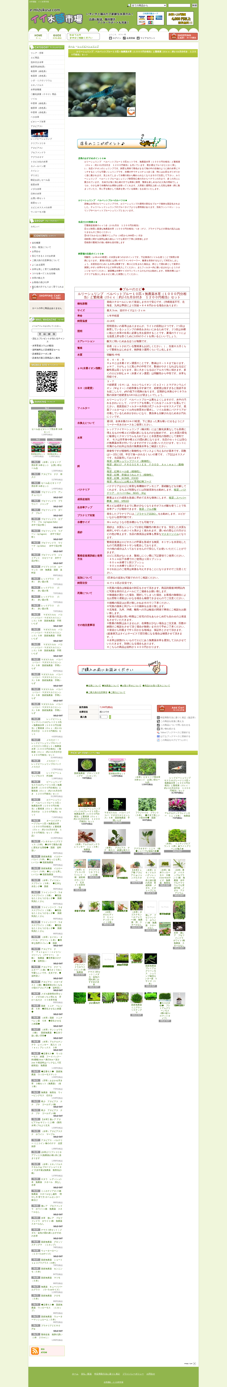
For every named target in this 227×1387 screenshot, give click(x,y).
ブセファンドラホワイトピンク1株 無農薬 (81, 963)
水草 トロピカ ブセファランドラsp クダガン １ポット (80, 906)
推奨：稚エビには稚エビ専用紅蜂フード (129, 481)
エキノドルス (37, 85)
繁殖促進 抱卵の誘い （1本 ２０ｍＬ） (180, 999)
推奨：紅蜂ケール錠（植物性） (124, 471)
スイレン (35, 171)
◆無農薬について (110, 685)
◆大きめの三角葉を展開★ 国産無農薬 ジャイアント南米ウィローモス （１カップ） (80, 998)
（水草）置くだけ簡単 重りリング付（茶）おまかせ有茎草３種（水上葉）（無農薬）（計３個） (109, 868)
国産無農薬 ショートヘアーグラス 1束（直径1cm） (122, 959)
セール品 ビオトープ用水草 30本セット (47, 421)
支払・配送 (86, 1374)
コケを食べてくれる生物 (43, 273)
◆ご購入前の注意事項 (96, 692)
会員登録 (130, 38)
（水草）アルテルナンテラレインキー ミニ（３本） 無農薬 (88, 840)
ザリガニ (35, 175)
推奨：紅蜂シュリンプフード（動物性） (129, 461)
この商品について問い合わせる (175, 725)
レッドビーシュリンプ (41, 134)
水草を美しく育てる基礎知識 (46, 269)
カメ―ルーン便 (38, 166)
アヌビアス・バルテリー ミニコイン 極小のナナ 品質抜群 (46, 1143)
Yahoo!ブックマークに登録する (175, 732)
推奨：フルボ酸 (147, 509)
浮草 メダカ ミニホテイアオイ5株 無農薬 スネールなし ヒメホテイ (180, 910)
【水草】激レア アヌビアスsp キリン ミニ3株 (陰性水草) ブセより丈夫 (46, 1122)
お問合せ (83, 36)
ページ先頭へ (190, 1363)
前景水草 (35, 184)
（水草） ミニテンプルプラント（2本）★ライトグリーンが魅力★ (177, 839)
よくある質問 (38, 265)
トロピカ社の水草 (39, 161)
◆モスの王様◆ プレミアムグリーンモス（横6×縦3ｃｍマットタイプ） (165, 1006)
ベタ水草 (35, 117)
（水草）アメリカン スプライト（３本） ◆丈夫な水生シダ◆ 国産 (46, 883)
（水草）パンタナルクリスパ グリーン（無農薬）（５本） (94, 906)
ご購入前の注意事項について (46, 260)
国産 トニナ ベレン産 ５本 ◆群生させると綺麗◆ (46, 1009)
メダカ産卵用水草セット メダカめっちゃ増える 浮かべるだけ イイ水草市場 (46, 997)
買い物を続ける (167, 728)
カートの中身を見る (47, 296)
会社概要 (36, 243)
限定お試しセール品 (40, 180)
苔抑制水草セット (38, 448)
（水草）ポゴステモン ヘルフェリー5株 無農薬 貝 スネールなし (137, 913)
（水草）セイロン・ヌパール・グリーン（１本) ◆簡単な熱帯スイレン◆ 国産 (46, 940)
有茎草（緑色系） (39, 71)
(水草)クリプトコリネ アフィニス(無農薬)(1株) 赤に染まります (46, 1155)
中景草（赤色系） (39, 112)
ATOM (44, 1352)
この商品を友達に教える (172, 721)
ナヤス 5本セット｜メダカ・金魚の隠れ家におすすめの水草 (46, 1233)
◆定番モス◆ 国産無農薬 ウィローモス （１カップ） (46, 1307)
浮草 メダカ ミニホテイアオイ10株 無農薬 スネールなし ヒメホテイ (165, 929)
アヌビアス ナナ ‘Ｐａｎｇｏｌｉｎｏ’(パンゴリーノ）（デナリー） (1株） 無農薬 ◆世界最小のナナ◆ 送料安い (46, 955)
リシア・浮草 (37, 53)
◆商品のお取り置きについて (156, 685)
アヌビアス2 (36, 148)
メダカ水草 (36, 189)
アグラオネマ (37, 157)
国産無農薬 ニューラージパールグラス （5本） (137, 958)
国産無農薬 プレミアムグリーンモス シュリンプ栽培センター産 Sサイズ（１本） (151, 969)
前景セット (36, 203)
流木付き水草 (37, 62)
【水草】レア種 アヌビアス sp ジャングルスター (136, 870)
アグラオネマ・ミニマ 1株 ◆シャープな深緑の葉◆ (148, 840)
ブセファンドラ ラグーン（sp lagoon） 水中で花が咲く (46, 534)
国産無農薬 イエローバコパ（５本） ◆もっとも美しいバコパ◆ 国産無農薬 (46, 859)
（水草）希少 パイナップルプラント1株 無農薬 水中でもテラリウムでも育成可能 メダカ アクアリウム (179, 876)
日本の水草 (36, 193)
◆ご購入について (116, 692)
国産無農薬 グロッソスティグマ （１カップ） (87, 767)
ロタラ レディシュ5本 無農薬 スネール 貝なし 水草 (47, 1182)
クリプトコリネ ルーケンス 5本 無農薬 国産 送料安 (46, 570)
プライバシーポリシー (133, 1374)
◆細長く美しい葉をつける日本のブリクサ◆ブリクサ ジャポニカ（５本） (122, 997)
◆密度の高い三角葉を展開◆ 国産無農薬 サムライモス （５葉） (151, 996)
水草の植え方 (38, 278)
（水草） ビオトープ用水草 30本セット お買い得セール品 (46, 465)
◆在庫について (93, 685)
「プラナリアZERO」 (146, 514)
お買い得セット (38, 198)
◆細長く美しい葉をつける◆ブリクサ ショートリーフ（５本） (108, 998)
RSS (43, 1349)
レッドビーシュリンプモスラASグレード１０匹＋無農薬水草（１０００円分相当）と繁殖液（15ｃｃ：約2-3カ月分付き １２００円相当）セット (177, 775)
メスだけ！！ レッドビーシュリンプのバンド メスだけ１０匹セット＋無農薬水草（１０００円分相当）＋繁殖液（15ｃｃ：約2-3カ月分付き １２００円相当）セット (47, 747)
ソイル (34, 99)
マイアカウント (147, 38)
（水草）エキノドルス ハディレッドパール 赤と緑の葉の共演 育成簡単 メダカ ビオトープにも (151, 875)
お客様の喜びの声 (40, 282)
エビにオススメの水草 (41, 207)
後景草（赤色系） (39, 108)
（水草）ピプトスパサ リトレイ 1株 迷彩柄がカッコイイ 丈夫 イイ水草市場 (80, 874)
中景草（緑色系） (39, 103)
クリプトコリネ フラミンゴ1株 (94, 867)
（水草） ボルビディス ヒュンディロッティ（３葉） (108, 912)
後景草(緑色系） (38, 66)
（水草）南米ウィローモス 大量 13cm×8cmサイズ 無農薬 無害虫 (165, 871)
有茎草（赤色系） (39, 76)
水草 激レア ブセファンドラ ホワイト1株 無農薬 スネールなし (47, 1221)
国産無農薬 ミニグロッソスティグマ (137, 1003)
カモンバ (35, 226)
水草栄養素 (36, 89)
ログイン (117, 38)
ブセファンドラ (38, 152)
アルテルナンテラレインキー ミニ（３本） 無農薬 (177, 807)
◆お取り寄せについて (130, 685)
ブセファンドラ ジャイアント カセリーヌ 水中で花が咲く (46, 558)
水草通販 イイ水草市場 (113, 1382)
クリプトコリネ (38, 143)
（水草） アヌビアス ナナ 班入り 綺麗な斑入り (117, 840)
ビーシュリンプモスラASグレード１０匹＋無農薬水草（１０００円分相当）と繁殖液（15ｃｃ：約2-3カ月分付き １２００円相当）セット (46, 788)
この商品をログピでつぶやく (174, 740)
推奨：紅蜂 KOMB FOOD (122, 478)
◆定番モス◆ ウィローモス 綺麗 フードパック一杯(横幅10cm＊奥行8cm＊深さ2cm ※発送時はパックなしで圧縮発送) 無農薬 (46, 1059)
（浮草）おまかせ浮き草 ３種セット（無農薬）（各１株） (46, 1083)
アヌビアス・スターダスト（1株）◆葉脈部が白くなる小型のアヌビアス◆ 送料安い (47, 985)
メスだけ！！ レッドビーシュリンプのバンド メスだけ (46, 764)
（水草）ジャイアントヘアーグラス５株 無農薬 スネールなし (122, 906)
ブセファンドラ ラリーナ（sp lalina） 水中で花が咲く (46, 546)
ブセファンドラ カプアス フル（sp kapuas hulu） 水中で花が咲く (47, 522)
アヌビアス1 (36, 126)
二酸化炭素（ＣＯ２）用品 (43, 94)
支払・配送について (57, 36)
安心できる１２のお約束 (43, 256)
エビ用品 (35, 57)
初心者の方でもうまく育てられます (48, 288)
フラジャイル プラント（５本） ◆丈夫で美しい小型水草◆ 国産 (147, 808)
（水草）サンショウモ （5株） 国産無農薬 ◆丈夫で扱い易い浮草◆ (48, 1032)
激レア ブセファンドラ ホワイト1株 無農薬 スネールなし (46, 1209)
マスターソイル (170, 534)
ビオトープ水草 (38, 121)
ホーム (38, 36)
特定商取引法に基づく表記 (107, 1374)
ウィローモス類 (38, 212)
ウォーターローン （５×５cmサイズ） (94, 998)
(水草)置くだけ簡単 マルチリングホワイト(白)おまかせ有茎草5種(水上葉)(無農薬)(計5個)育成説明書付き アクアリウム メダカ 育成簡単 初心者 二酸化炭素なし (108, 960)
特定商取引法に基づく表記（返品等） (178, 717)
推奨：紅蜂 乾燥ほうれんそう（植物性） (130, 475)
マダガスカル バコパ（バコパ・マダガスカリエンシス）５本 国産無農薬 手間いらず (117, 809)
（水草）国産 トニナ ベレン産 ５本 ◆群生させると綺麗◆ (48, 1021)
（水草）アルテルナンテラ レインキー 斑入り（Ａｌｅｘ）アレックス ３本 (46, 1044)
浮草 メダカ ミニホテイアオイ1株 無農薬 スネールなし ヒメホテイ (165, 908)
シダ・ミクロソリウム (41, 80)
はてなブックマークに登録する (175, 736)
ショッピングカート (183, 36)
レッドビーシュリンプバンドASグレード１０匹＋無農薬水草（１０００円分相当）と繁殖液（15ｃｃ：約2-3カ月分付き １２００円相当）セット (87, 810)
